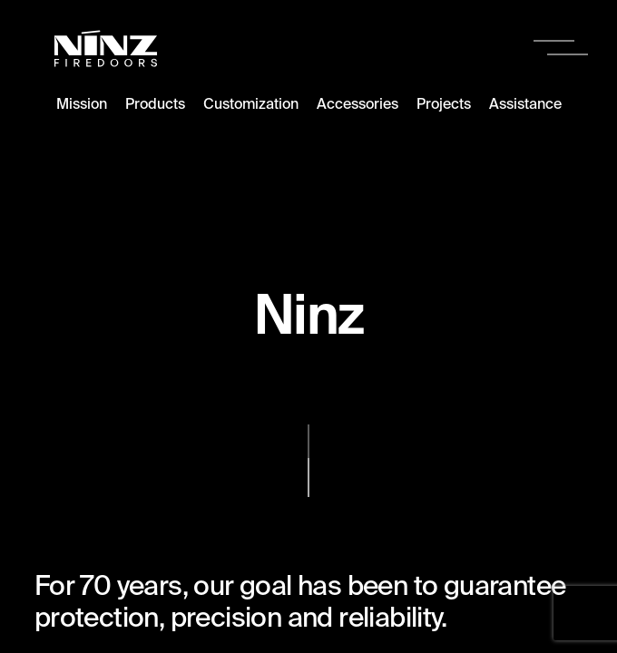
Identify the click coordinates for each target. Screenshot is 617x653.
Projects (443, 103)
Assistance (525, 103)
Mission (81, 103)
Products (155, 103)
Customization (251, 103)
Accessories (357, 103)
